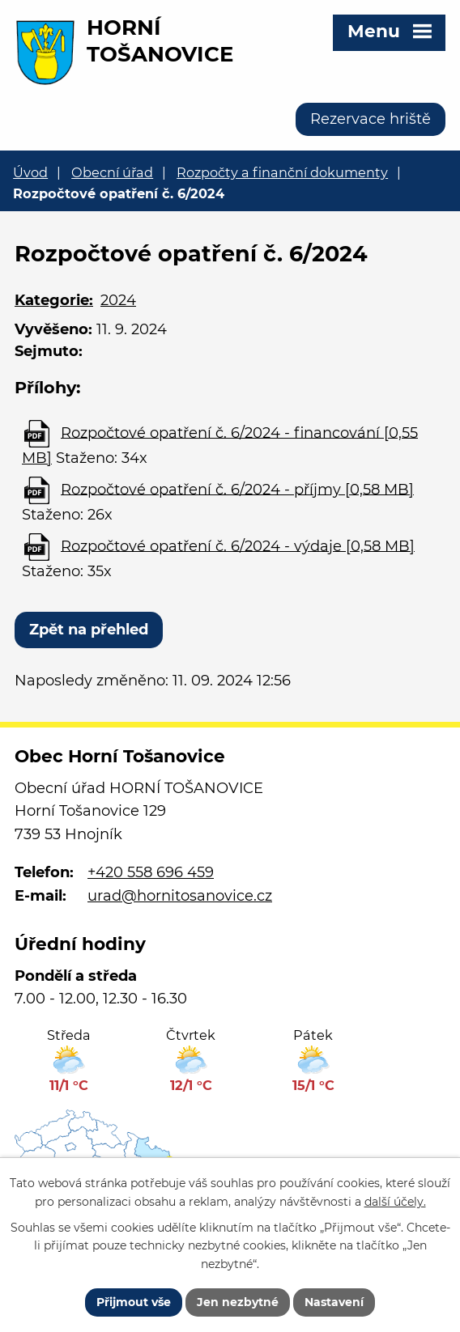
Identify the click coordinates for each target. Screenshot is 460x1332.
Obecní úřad (112, 172)
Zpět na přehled (88, 629)
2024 (118, 300)
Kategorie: (54, 300)
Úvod (30, 172)
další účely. (395, 1201)
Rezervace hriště (370, 119)
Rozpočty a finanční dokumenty (282, 172)
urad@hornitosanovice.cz (179, 896)
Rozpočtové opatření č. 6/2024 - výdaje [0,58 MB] (238, 545)
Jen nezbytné (238, 1302)
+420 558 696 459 (150, 872)
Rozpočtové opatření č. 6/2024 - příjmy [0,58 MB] (237, 489)
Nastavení (334, 1302)
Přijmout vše (133, 1302)
